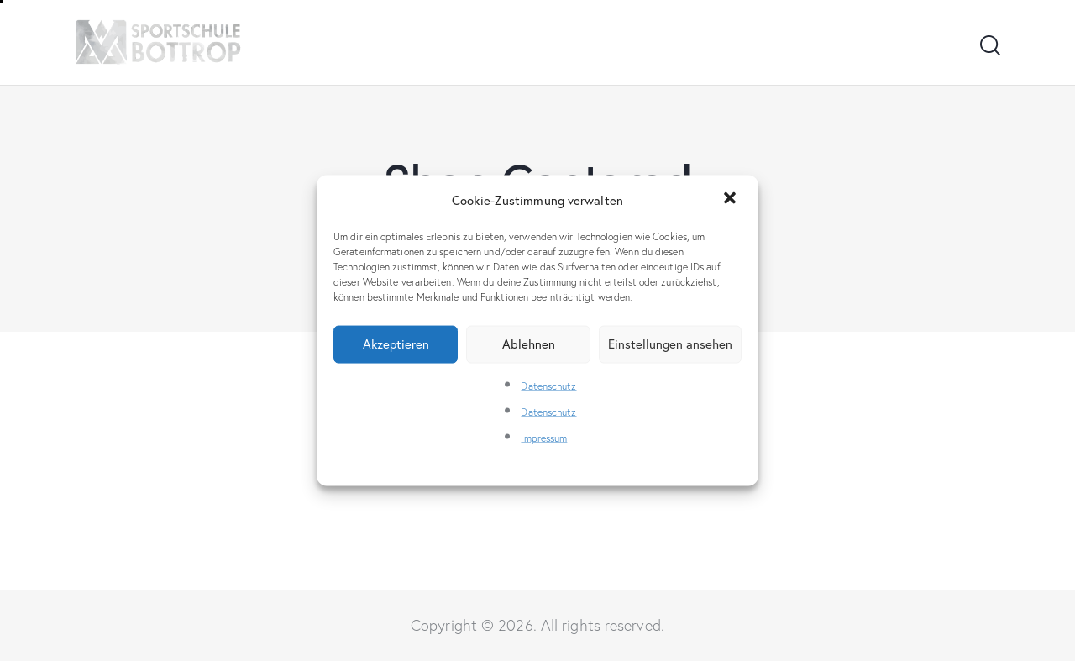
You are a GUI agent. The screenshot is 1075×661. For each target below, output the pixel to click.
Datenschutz (548, 385)
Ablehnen (528, 344)
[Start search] (988, 46)
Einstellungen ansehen (670, 344)
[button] (731, 200)
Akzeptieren (396, 344)
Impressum (544, 438)
